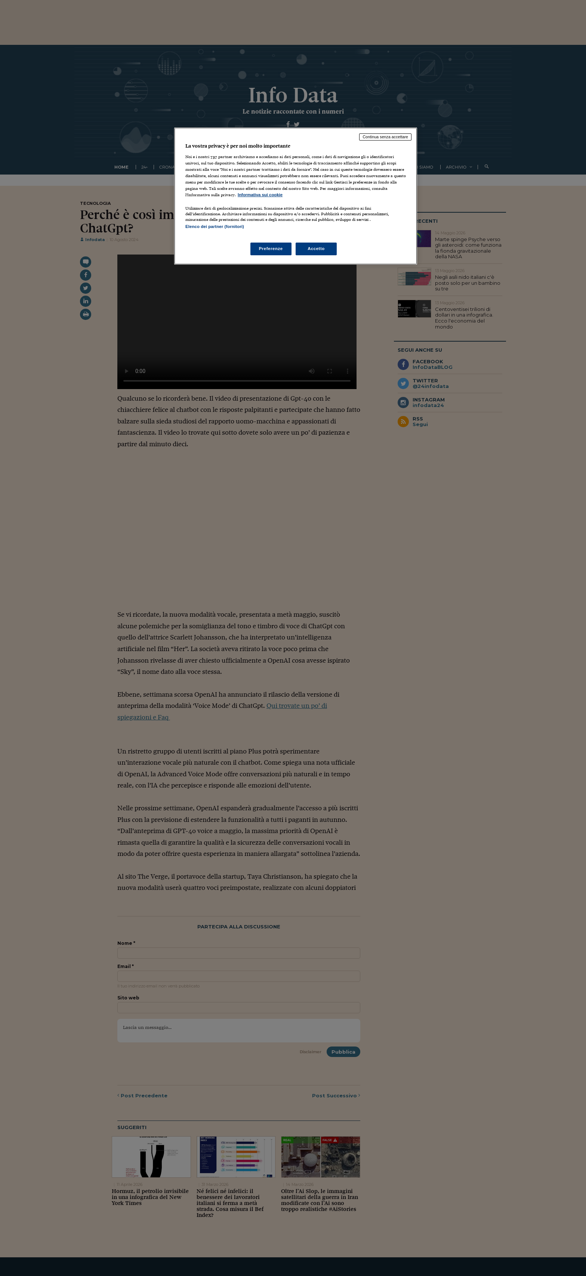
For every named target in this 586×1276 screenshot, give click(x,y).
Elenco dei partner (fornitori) (214, 226)
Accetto (316, 248)
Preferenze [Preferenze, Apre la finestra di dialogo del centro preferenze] (271, 248)
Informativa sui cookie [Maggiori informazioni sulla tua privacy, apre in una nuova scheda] (260, 194)
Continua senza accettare (385, 137)
